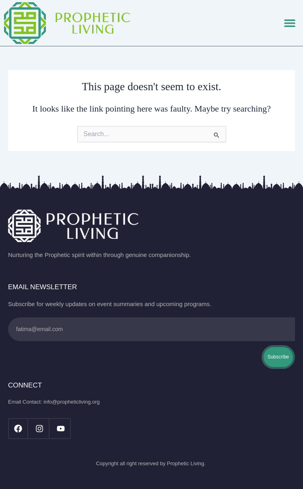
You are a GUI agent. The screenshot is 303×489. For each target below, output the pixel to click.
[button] (290, 23)
